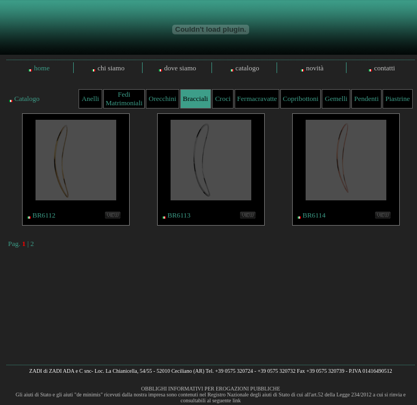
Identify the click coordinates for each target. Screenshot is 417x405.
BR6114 (314, 215)
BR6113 (178, 215)
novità (315, 68)
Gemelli (336, 99)
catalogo (247, 68)
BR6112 (43, 215)
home (42, 68)
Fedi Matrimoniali (124, 98)
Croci (223, 99)
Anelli (91, 99)
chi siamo (110, 68)
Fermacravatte (257, 99)
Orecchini (162, 99)
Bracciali (195, 99)
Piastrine (397, 99)
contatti (384, 68)
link (236, 400)
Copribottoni (301, 99)
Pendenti (366, 99)
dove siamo (180, 68)
